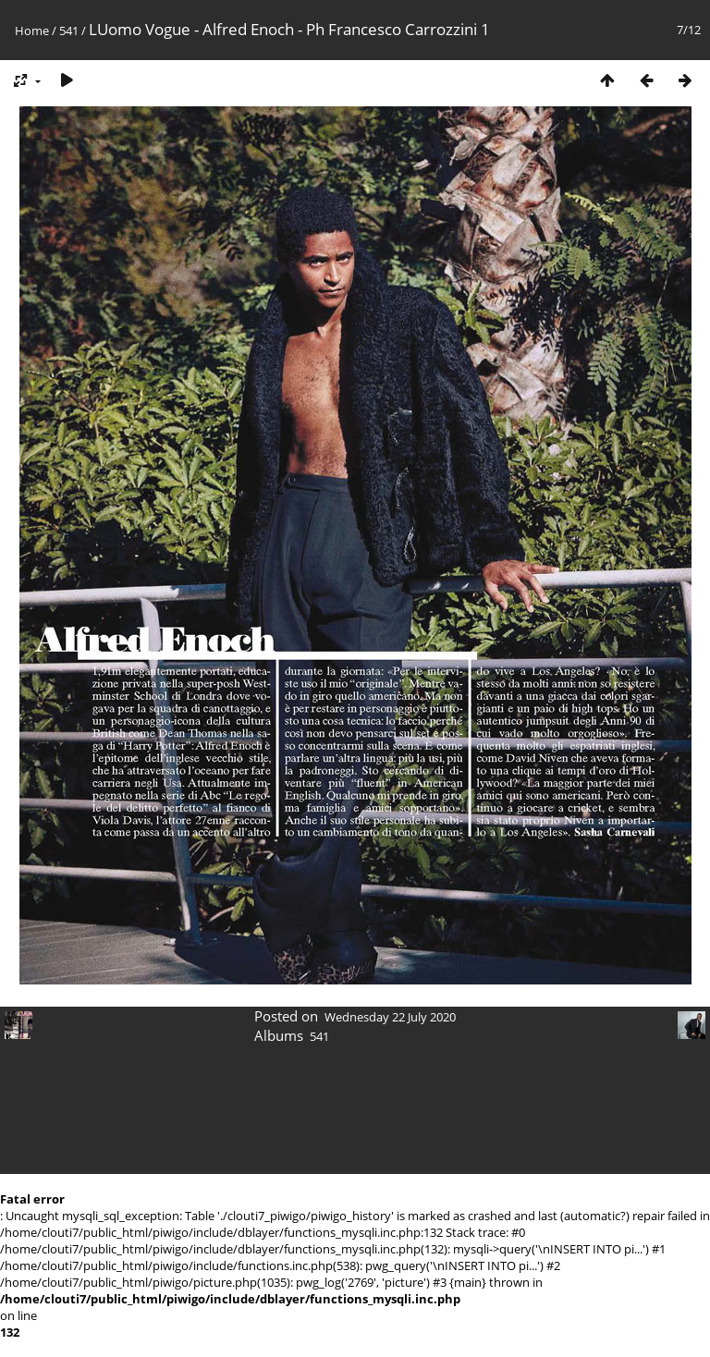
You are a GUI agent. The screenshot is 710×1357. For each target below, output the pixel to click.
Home (32, 30)
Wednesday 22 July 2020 (390, 1017)
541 (69, 30)
